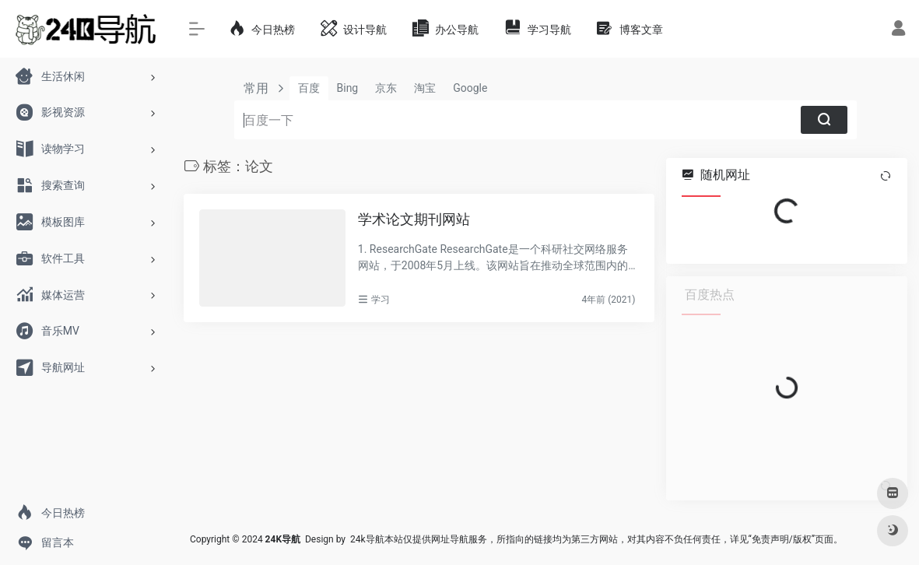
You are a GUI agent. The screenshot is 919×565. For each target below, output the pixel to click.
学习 (380, 299)
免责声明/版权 (782, 539)
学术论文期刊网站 (414, 219)
